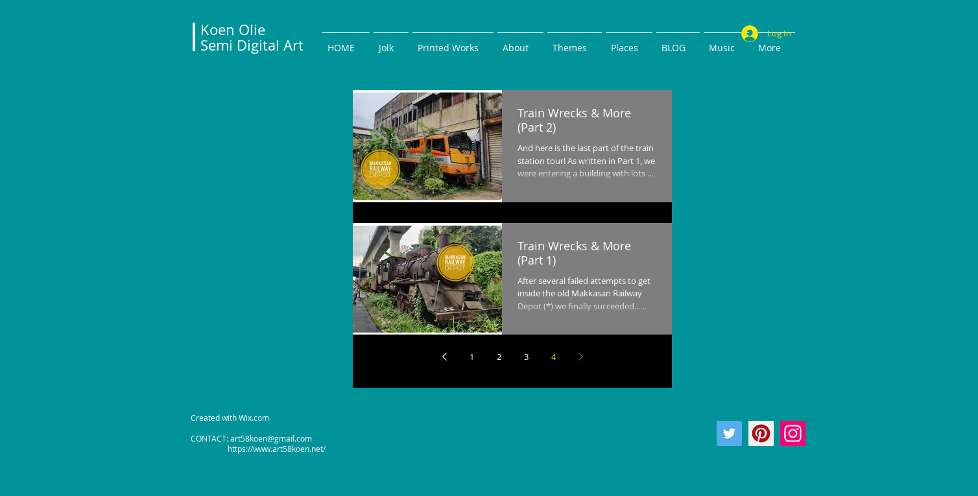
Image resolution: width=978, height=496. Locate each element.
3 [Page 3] (526, 356)
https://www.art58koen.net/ (258, 448)
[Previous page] (444, 356)
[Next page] (580, 356)
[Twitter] (729, 433)
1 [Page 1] (472, 356)
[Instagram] (792, 433)
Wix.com (254, 417)
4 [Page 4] (553, 356)
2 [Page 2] (499, 356)
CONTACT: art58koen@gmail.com (251, 438)
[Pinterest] (761, 433)
